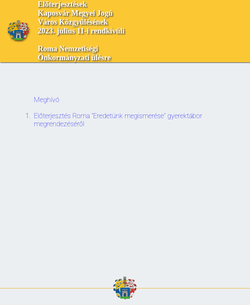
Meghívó (46, 100)
